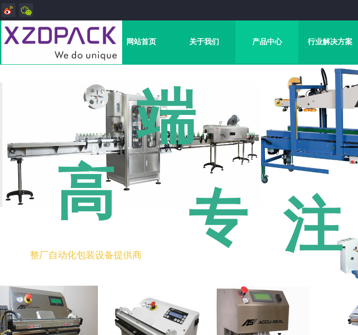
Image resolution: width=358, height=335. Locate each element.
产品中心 (267, 42)
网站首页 (141, 42)
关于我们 (204, 42)
